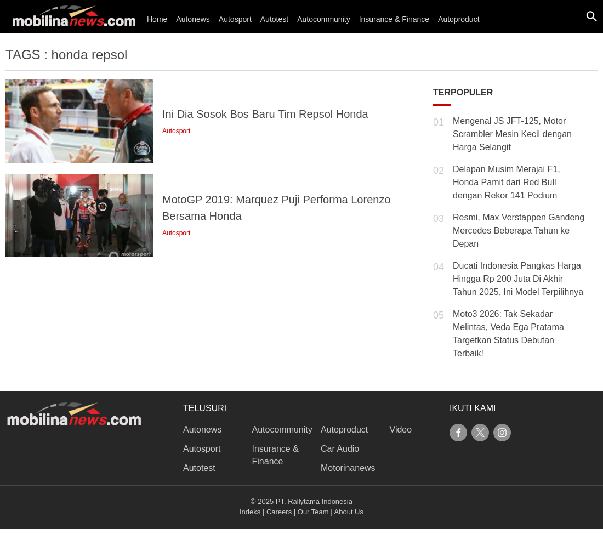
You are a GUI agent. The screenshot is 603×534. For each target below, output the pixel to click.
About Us (348, 512)
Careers (279, 512)
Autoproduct (459, 19)
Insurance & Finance (394, 19)
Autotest (274, 19)
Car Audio (340, 448)
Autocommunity (323, 19)
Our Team (313, 512)
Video (401, 429)
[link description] (212, 121)
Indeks (250, 512)
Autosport (235, 19)
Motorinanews (348, 468)
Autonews (192, 19)
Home (157, 19)
